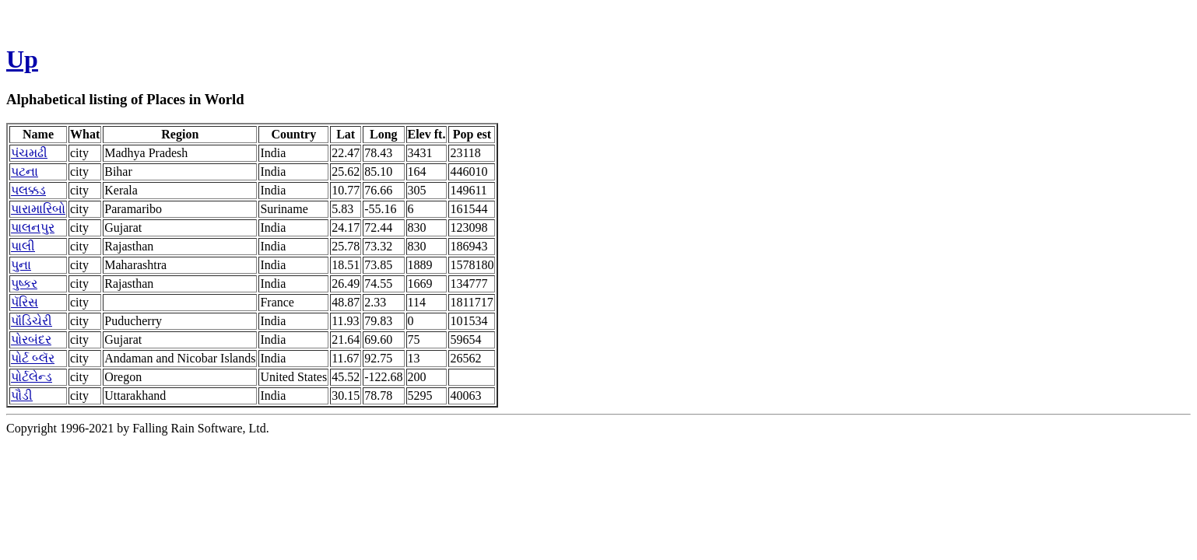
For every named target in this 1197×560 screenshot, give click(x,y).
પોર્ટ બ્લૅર (32, 358)
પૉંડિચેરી (31, 320)
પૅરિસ (24, 302)
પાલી (23, 246)
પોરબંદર (31, 339)
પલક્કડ (28, 190)
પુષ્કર (24, 283)
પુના (21, 264)
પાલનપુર (32, 227)
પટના (24, 171)
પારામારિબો (38, 208)
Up (22, 59)
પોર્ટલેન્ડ (31, 376)
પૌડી (22, 395)
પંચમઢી (29, 152)
